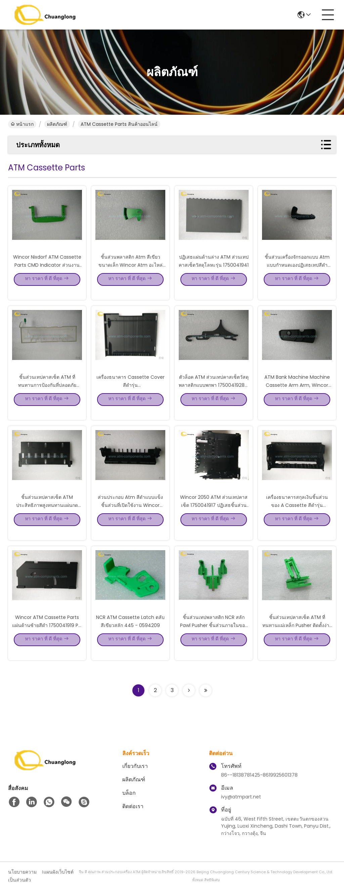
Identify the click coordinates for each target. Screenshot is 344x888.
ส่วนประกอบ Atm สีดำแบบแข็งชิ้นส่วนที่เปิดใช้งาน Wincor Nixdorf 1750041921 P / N (130, 514)
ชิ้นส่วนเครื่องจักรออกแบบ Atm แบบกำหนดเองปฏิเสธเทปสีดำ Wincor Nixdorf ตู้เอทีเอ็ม (297, 274)
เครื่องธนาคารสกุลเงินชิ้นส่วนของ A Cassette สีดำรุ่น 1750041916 (297, 514)
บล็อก (129, 793)
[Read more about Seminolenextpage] (189, 690)
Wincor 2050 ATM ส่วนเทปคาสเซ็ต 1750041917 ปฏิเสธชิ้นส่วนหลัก (214, 514)
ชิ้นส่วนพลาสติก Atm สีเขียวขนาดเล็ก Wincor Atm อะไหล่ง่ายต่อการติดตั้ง (130, 274)
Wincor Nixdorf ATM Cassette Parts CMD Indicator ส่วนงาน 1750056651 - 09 (47, 274)
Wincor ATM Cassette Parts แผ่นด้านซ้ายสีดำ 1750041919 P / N (47, 634)
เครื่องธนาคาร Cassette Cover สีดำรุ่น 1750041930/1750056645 (130, 394)
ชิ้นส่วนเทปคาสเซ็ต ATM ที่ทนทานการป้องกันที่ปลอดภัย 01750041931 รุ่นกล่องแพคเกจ (47, 394)
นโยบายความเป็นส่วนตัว (22, 876)
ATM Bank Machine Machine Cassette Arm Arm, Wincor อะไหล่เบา (297, 394)
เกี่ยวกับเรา (135, 766)
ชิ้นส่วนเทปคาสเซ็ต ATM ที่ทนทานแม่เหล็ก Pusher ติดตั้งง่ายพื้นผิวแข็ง (297, 634)
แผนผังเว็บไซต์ (58, 872)
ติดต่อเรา (132, 806)
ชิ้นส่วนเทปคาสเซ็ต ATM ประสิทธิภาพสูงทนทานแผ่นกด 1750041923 (47, 514)
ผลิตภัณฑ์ (57, 124)
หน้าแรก (22, 124)
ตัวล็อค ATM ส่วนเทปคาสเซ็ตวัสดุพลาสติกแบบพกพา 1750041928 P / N (214, 394)
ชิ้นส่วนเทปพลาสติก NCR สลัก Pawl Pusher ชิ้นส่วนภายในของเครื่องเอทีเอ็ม (213, 634)
